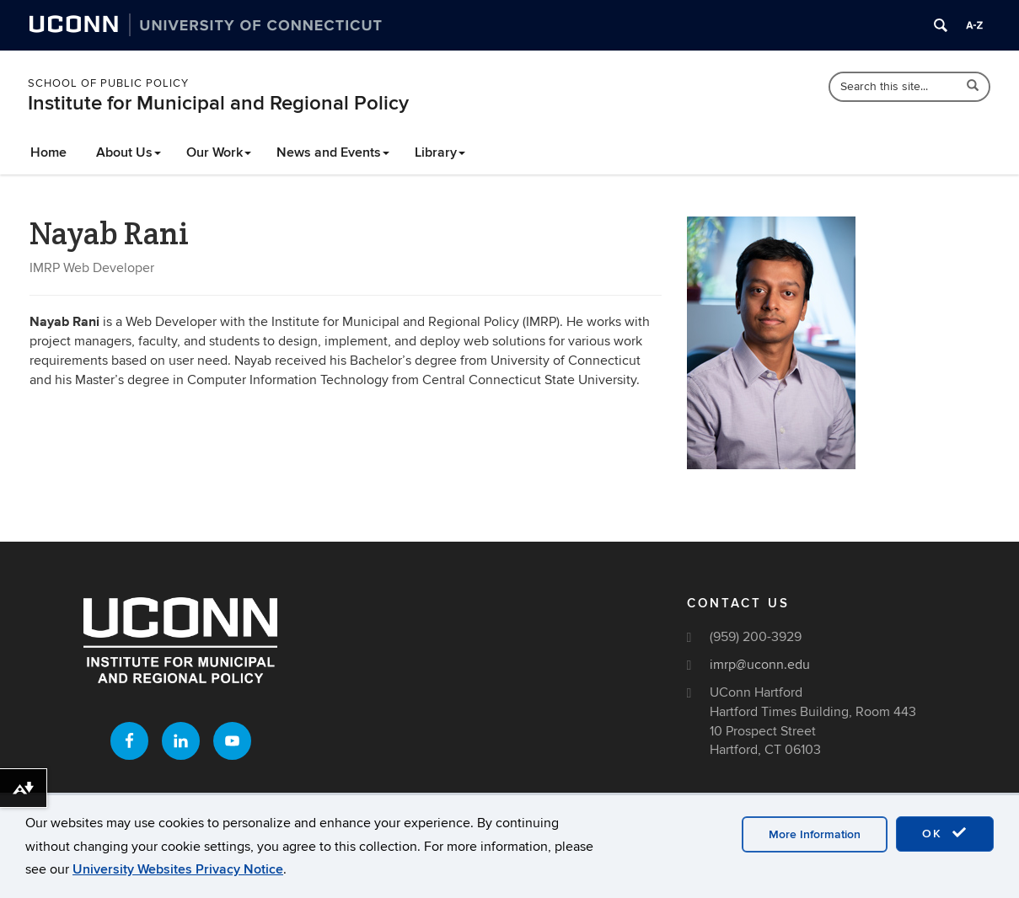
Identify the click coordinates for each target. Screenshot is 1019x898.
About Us (128, 152)
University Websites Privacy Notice (177, 869)
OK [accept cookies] (945, 833)
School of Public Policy (108, 83)
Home (48, 152)
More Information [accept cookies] (815, 834)
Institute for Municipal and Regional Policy (218, 103)
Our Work (218, 152)
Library (440, 152)
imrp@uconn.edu (760, 664)
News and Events (332, 152)
